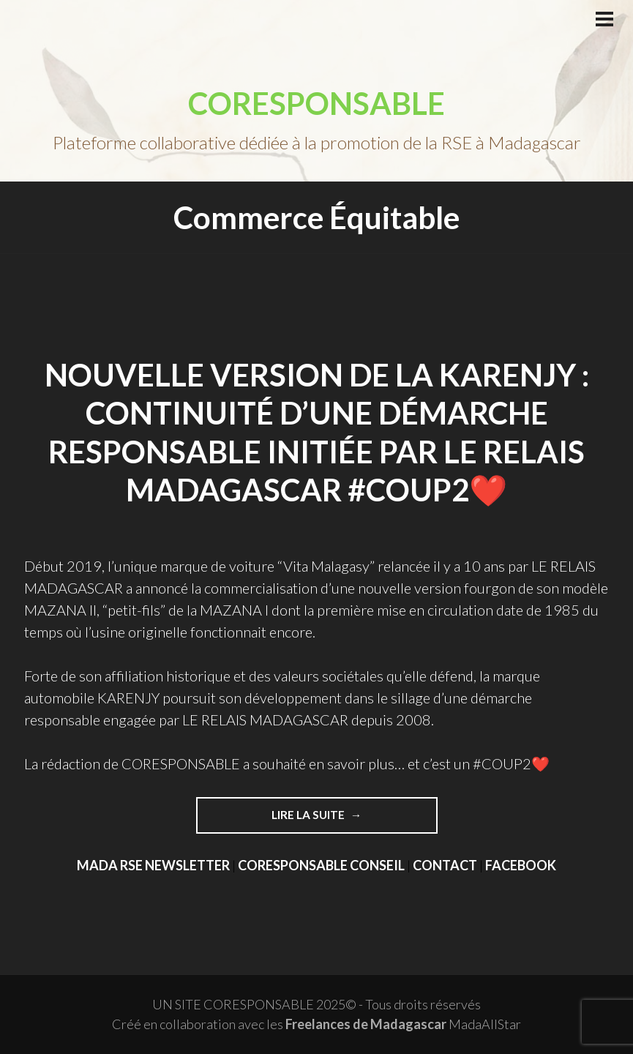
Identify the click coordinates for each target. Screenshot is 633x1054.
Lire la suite (309, 814)
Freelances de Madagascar (365, 1024)
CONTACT (445, 865)
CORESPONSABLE (316, 103)
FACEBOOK (520, 865)
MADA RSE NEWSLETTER (153, 865)
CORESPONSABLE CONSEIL (321, 865)
